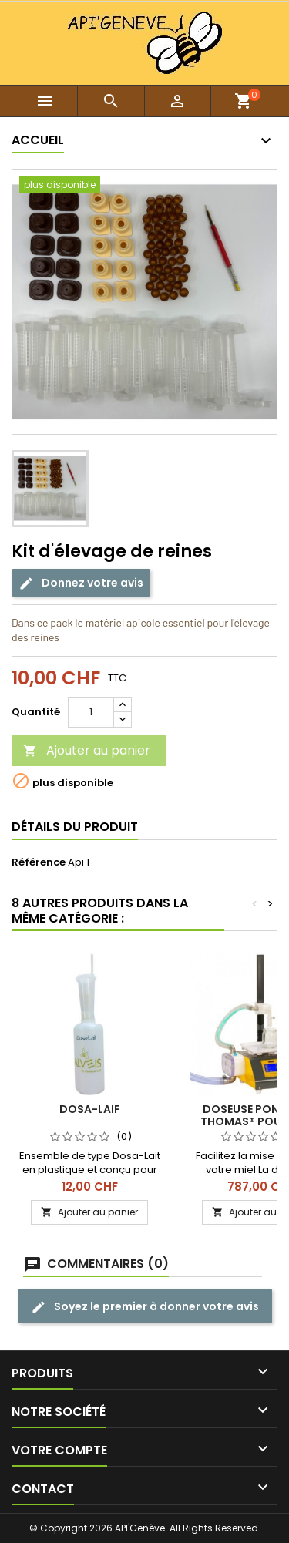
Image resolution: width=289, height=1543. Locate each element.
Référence (39, 862)
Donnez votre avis (80, 583)
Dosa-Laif (89, 1109)
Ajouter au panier (86, 750)
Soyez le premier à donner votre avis (145, 1307)
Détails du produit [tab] (75, 826)
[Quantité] (91, 712)
